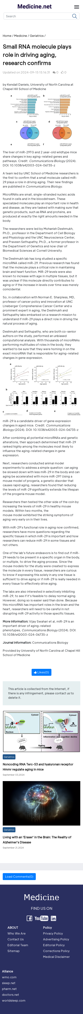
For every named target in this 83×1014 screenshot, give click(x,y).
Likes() (41, 672)
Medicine (20, 36)
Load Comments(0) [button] (19, 876)
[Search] (41, 16)
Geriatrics (37, 36)
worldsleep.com (13, 1000)
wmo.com (9, 977)
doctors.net (10, 995)
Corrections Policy (56, 951)
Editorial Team (17, 945)
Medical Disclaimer (56, 957)
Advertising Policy (56, 939)
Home (7, 36)
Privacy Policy (53, 933)
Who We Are (16, 933)
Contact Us (15, 939)
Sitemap (13, 951)
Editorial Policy (54, 945)
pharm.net (9, 989)
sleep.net (8, 983)
